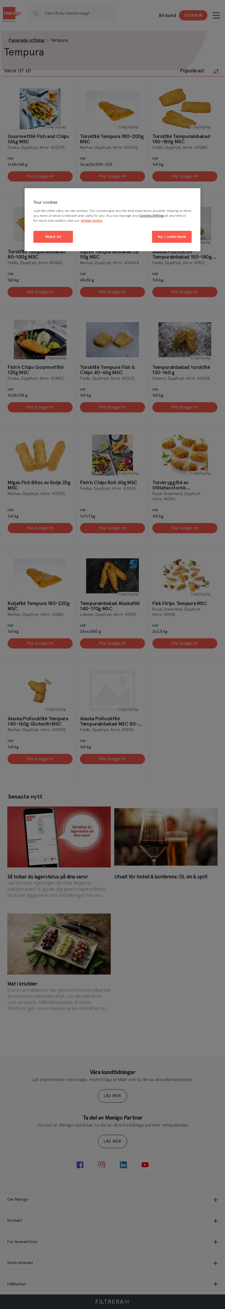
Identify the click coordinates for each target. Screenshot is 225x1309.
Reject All (53, 236)
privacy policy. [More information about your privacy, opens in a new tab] (92, 220)
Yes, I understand (172, 236)
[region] (112, 220)
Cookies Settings (151, 215)
